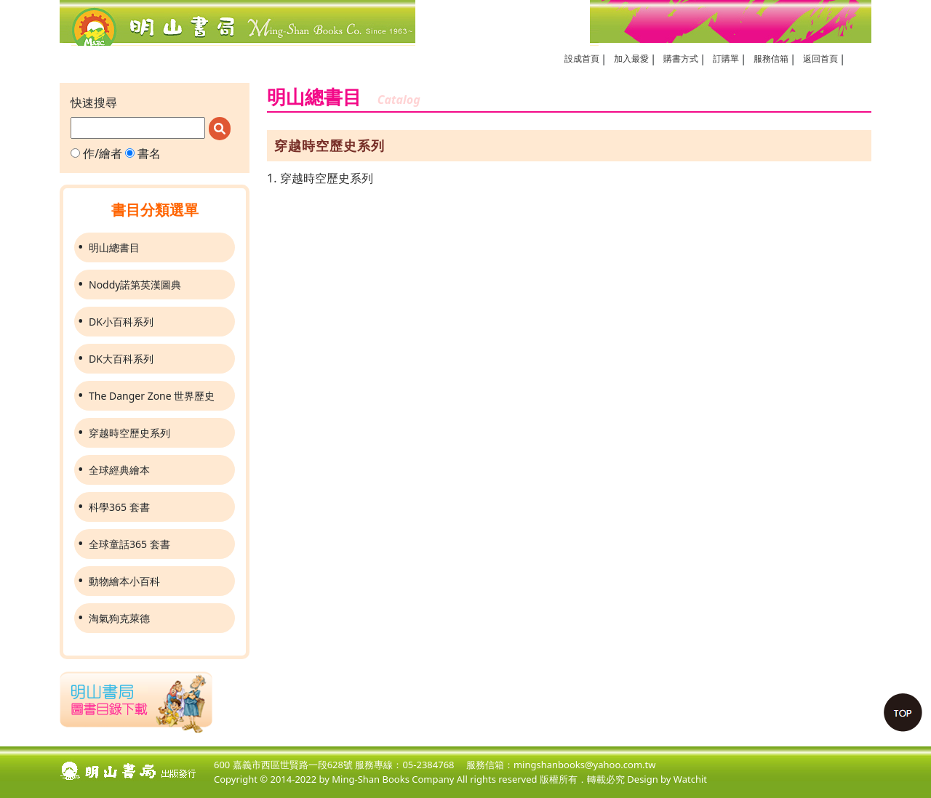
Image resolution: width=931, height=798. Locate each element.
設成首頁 (581, 58)
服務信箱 (771, 58)
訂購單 (726, 58)
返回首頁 (820, 58)
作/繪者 (96, 153)
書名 (143, 153)
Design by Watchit (667, 779)
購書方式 (680, 58)
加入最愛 (631, 58)
